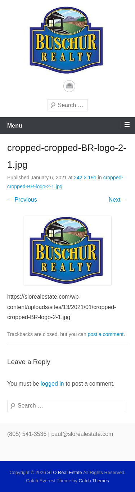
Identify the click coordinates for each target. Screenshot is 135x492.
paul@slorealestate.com (82, 434)
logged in (52, 384)
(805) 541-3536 (26, 434)
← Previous (22, 200)
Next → (118, 200)
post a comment (106, 334)
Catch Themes (94, 480)
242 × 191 (85, 177)
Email (69, 86)
